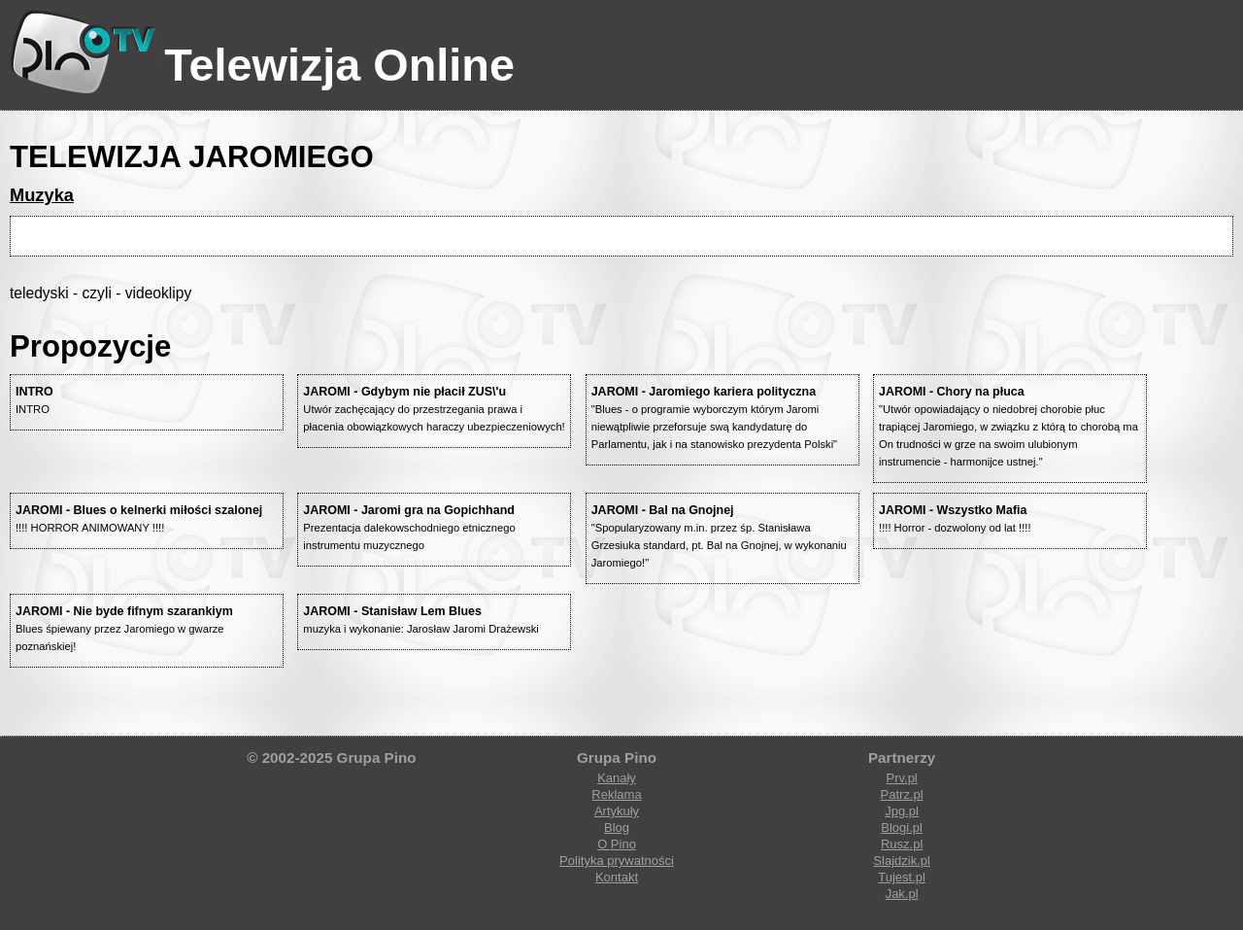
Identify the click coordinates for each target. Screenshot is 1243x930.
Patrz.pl (902, 794)
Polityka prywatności (616, 860)
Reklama (616, 794)
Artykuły (616, 811)
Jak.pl (902, 893)
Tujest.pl (901, 877)
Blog (616, 827)
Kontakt (616, 877)
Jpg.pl (902, 811)
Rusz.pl (902, 844)
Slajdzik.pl (901, 860)
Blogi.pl (902, 827)
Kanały (616, 778)
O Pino (616, 844)
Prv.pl (901, 778)
